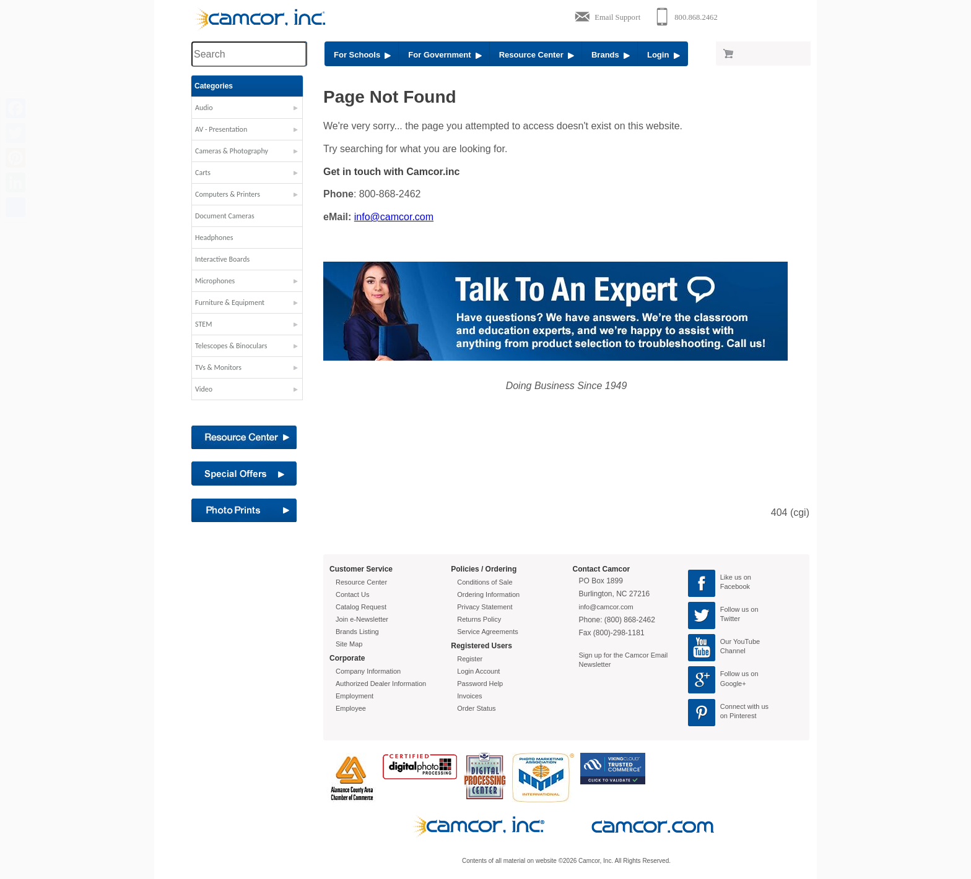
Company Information (368, 671)
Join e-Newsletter (362, 619)
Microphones (215, 281)
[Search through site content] (249, 54)
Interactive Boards (222, 259)
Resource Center (536, 54)
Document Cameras (225, 216)
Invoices (469, 696)
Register (469, 658)
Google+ (733, 683)
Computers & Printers (227, 194)
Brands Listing (357, 631)
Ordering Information (488, 594)
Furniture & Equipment (229, 302)
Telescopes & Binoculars (231, 345)
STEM (203, 324)
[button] (247, 110)
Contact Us (352, 594)
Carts (203, 172)
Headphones (214, 237)
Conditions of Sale (484, 582)
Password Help (480, 683)
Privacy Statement (484, 607)
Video (203, 389)
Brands (610, 54)
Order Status (476, 708)
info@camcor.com (393, 217)
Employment (354, 696)
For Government (444, 54)
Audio (204, 107)
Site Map (349, 644)
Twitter (730, 618)
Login (663, 54)
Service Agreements (487, 631)
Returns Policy (479, 619)
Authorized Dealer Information (381, 683)
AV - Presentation (221, 129)
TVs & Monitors (218, 367)
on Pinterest (738, 715)
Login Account (478, 671)
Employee (351, 708)
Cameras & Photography (231, 151)
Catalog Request (361, 607)
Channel (733, 650)
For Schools (362, 54)
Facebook (735, 586)
